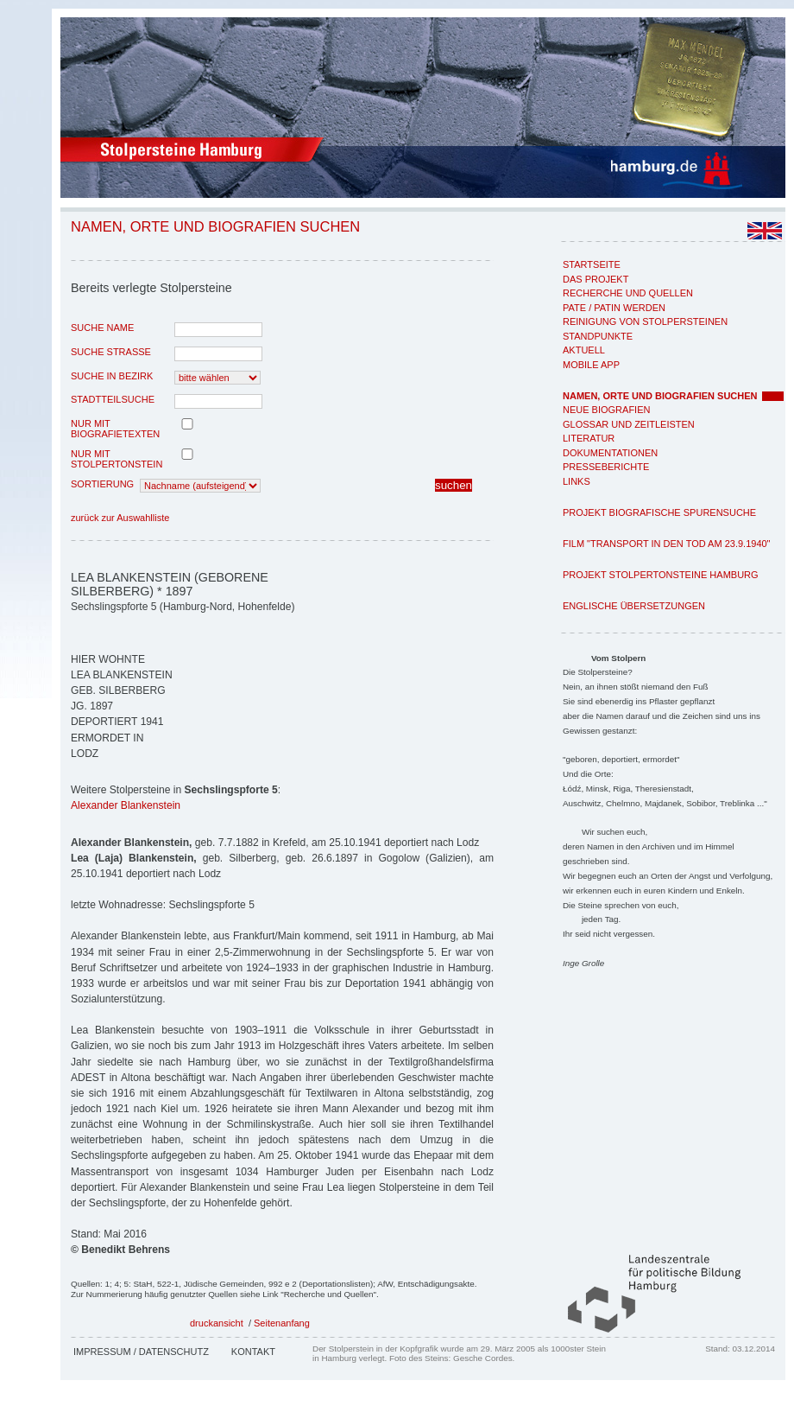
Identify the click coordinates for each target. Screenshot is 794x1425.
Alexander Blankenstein (125, 805)
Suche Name (102, 327)
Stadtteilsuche (112, 399)
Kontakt (253, 1351)
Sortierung (102, 484)
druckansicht (216, 1323)
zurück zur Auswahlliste (120, 517)
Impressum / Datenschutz (141, 1351)
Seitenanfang (282, 1323)
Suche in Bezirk (112, 376)
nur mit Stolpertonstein (116, 458)
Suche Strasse (111, 352)
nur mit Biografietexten (115, 428)
